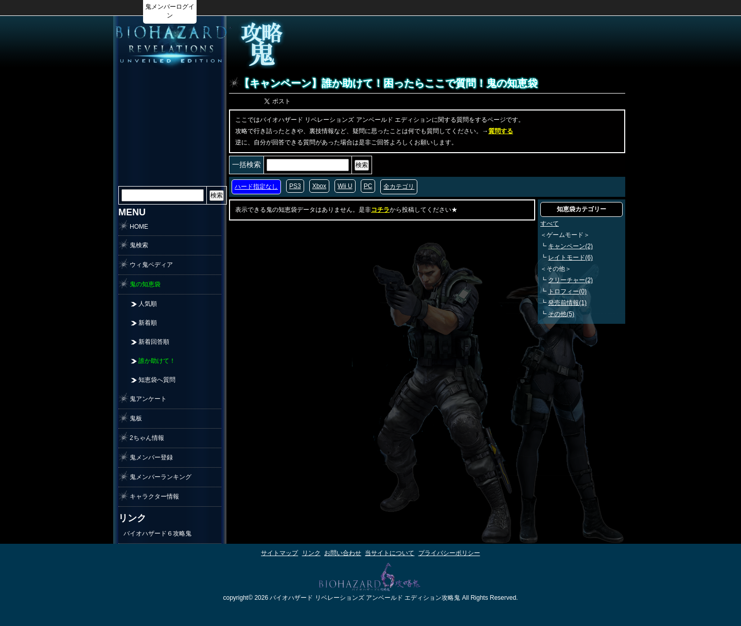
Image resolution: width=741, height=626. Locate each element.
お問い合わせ (342, 553)
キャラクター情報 (154, 496)
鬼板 (136, 418)
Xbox (319, 186)
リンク (311, 553)
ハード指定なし (256, 186)
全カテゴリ (398, 186)
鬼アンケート (148, 398)
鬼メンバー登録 (151, 457)
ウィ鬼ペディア (151, 264)
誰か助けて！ (156, 360)
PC (368, 186)
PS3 (295, 186)
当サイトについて (389, 553)
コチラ (380, 209)
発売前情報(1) (567, 302)
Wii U (345, 186)
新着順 (147, 322)
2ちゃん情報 (147, 437)
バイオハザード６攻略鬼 (157, 533)
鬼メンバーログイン (170, 11)
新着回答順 (153, 341)
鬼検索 (139, 245)
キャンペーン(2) (570, 246)
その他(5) (561, 314)
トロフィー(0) (567, 291)
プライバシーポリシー (449, 553)
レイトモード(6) (570, 257)
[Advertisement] (492, 44)
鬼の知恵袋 (145, 284)
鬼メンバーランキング (160, 477)
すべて (549, 223)
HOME (139, 226)
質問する (500, 131)
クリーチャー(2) (570, 280)
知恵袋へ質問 (156, 379)
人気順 (147, 303)
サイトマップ (279, 553)
